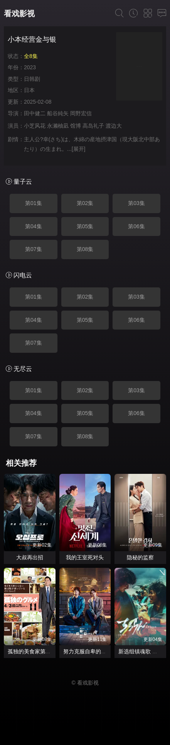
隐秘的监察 (140, 557)
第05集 (85, 226)
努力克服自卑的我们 (87, 651)
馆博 (75, 126)
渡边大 (114, 126)
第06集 (136, 226)
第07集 (33, 249)
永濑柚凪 (58, 126)
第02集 (85, 203)
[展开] (79, 149)
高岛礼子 (93, 126)
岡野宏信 (81, 113)
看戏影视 (19, 13)
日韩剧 (32, 79)
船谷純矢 (58, 113)
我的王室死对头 (85, 557)
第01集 (33, 203)
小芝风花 (34, 126)
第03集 (136, 203)
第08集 (85, 249)
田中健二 (34, 113)
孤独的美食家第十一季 (35, 651)
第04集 (33, 226)
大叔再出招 (29, 557)
